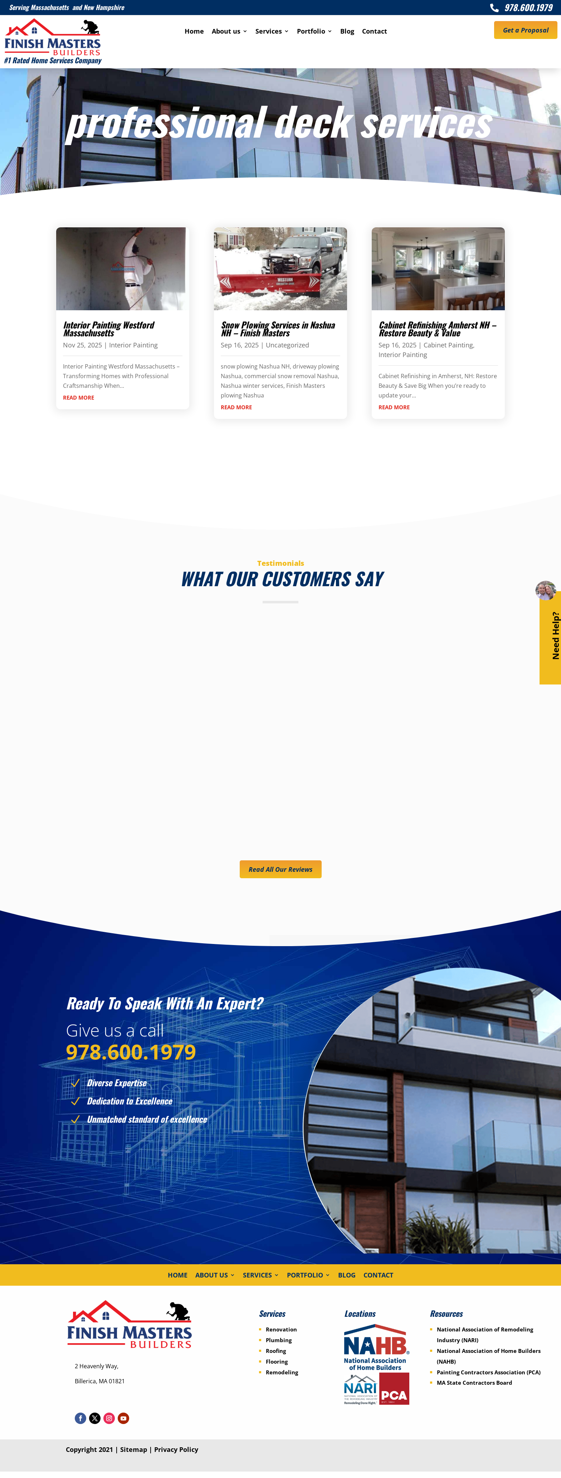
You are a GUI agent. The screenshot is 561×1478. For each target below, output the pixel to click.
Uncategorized (287, 345)
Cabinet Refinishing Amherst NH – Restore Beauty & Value (437, 328)
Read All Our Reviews (281, 869)
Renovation (281, 1336)
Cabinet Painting (448, 345)
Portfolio (311, 32)
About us (226, 32)
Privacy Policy (176, 1456)
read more (78, 397)
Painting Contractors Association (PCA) (489, 1378)
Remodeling (282, 1378)
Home (194, 32)
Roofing (276, 1357)
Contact (374, 32)
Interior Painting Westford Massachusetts (108, 328)
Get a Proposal (525, 30)
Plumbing (279, 1346)
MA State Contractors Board (474, 1389)
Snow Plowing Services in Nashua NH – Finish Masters (278, 328)
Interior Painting (133, 345)
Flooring (277, 1367)
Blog (347, 32)
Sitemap (133, 1456)
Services (268, 32)
